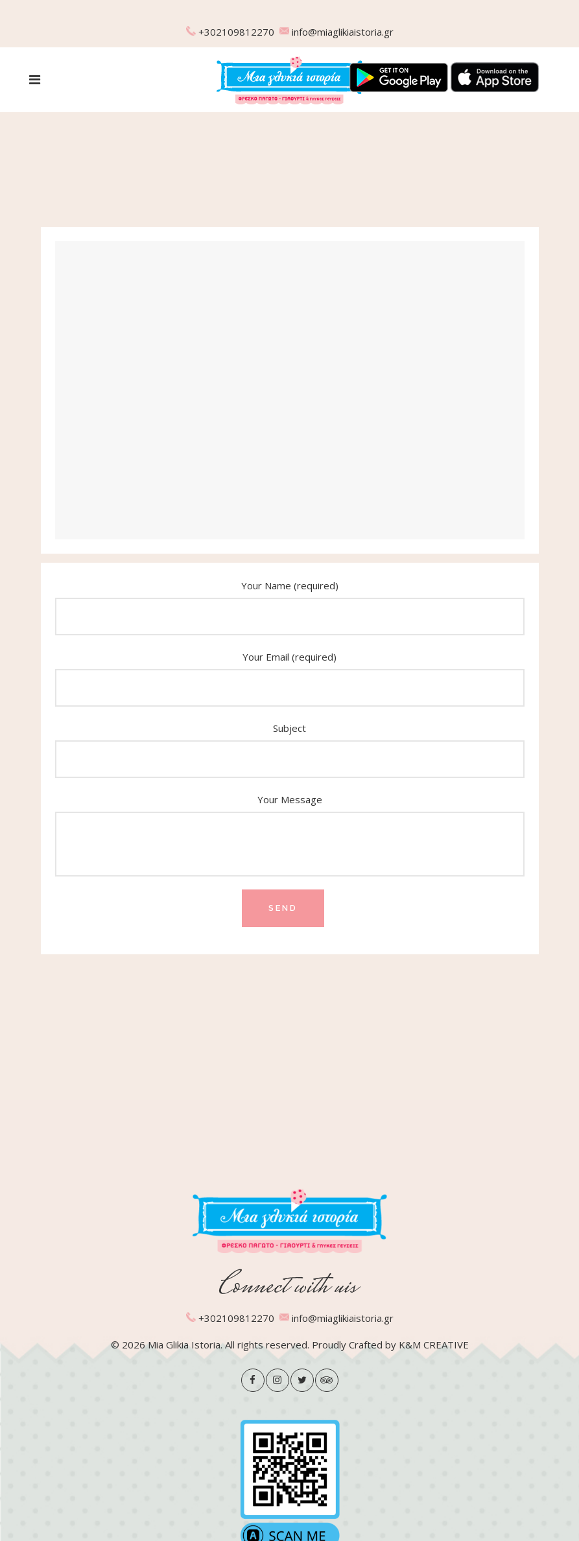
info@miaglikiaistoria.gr (343, 31)
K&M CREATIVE (434, 1344)
